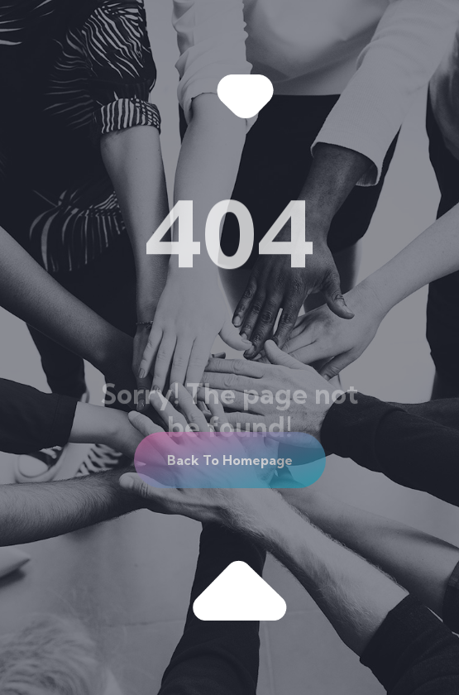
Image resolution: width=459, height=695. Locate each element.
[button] (230, 460)
